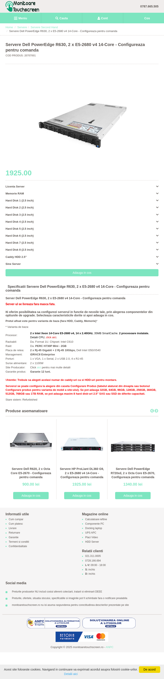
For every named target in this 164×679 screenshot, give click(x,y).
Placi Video (91, 537)
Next (156, 411)
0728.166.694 (93, 560)
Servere (22, 27)
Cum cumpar (16, 519)
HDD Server (92, 541)
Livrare (13, 528)
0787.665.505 (149, 6)
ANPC (109, 647)
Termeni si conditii (19, 541)
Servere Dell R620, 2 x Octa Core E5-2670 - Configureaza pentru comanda (31, 473)
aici (39, 367)
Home (9, 27)
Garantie (13, 537)
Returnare (14, 532)
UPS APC (90, 532)
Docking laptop (93, 528)
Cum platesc (16, 523)
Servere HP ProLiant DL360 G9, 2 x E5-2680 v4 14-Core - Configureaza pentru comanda (82, 473)
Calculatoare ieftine (96, 519)
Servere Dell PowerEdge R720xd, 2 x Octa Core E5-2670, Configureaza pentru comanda (133, 473)
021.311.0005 (93, 556)
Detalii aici (71, 674)
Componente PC (94, 523)
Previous (152, 411)
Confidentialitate (18, 546)
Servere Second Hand (44, 27)
